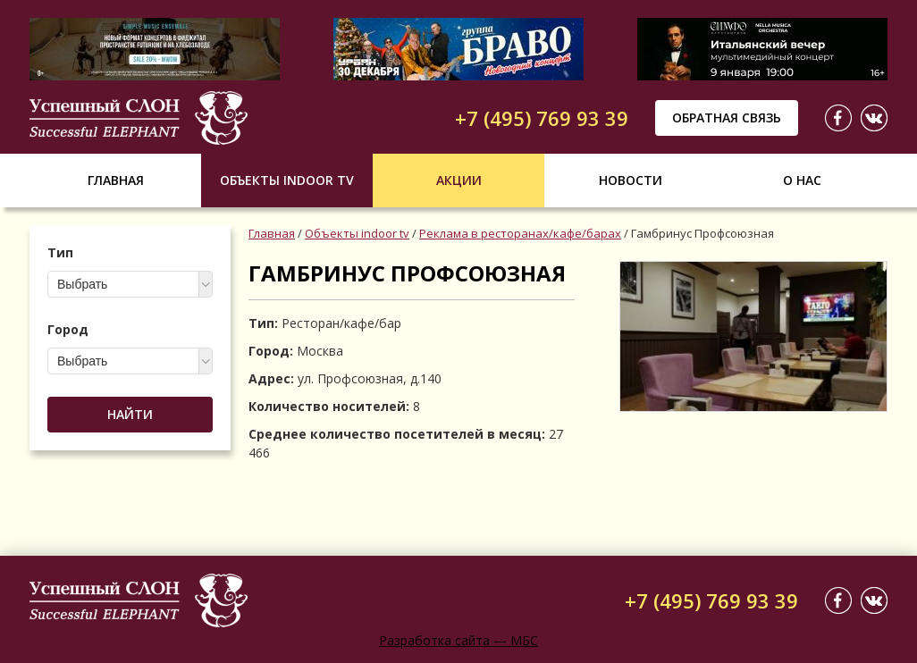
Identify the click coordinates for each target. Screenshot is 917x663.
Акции (459, 180)
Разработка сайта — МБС (458, 640)
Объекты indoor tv (287, 180)
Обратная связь (726, 117)
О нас (802, 180)
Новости (630, 180)
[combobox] (130, 284)
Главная (116, 180)
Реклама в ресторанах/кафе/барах (520, 233)
